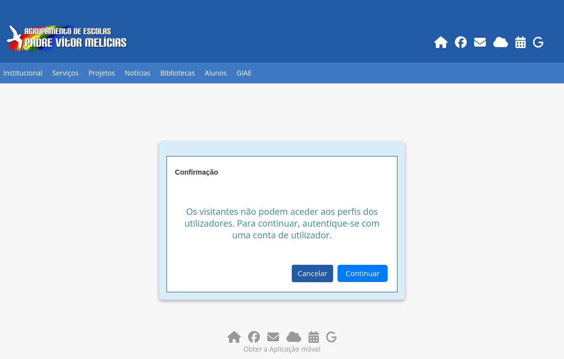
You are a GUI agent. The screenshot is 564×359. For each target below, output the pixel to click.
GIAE (244, 72)
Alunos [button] (216, 72)
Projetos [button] (101, 72)
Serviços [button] (65, 72)
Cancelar (313, 273)
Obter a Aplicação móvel (282, 349)
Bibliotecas (177, 72)
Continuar (362, 273)
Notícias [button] (137, 72)
